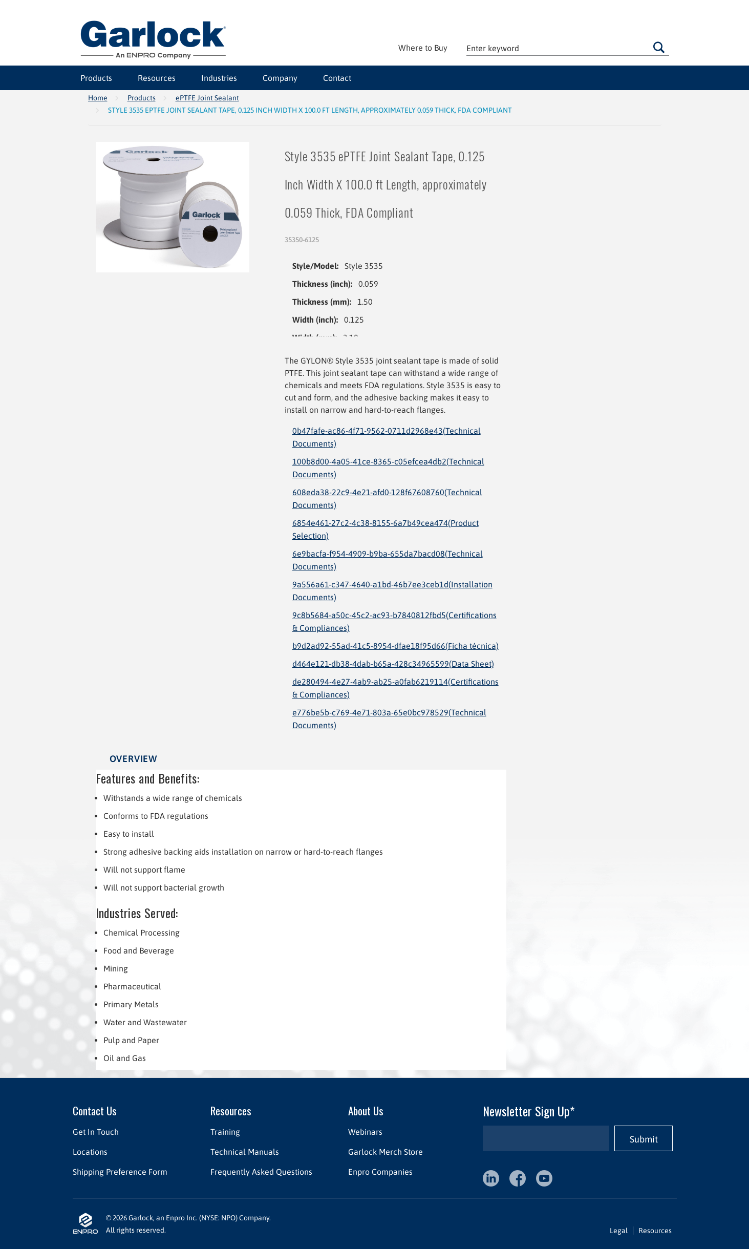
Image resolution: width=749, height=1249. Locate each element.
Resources (157, 77)
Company (280, 77)
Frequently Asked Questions (261, 1171)
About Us (365, 1110)
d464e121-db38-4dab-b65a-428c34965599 (393, 663)
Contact (337, 77)
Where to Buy (422, 47)
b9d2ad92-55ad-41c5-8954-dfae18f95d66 (395, 645)
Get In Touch (96, 1131)
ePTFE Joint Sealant (207, 98)
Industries (219, 77)
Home (98, 98)
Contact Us (95, 1110)
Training (225, 1131)
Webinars (365, 1131)
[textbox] (567, 48)
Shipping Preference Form (120, 1171)
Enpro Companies (380, 1171)
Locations (90, 1151)
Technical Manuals (244, 1151)
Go (659, 47)
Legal (619, 1230)
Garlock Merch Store (385, 1151)
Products (96, 77)
